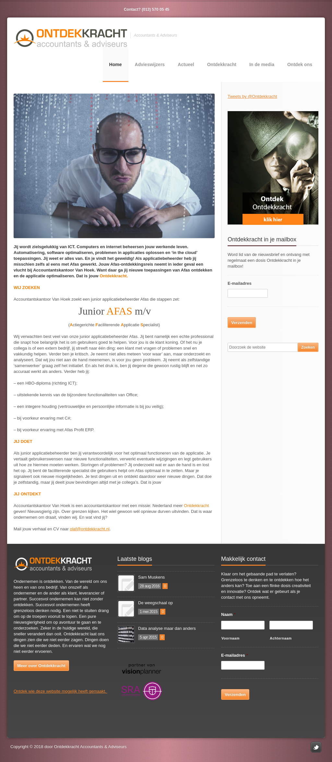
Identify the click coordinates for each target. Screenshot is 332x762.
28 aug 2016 (150, 586)
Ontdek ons (299, 64)
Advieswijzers (150, 64)
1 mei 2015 (148, 611)
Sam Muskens (151, 577)
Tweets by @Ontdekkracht (252, 96)
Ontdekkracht (221, 64)
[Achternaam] (291, 625)
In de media (261, 64)
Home (115, 64)
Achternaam (281, 638)
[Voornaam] (243, 625)
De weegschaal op (155, 602)
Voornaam (230, 638)
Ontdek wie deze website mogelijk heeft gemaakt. (60, 691)
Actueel (186, 64)
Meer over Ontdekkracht (41, 665)
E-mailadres (240, 283)
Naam (228, 614)
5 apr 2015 (148, 637)
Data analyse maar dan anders (167, 628)
